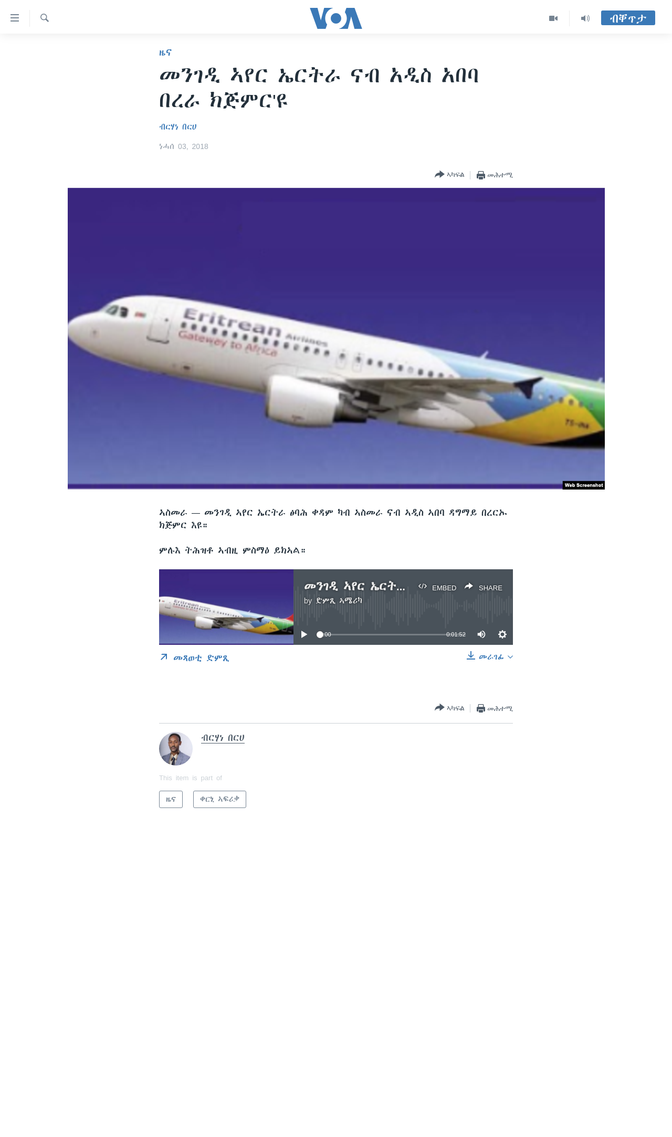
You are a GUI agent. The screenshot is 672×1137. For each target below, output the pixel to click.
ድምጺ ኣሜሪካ (339, 600)
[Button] (450, 175)
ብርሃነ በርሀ (177, 127)
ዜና (165, 52)
